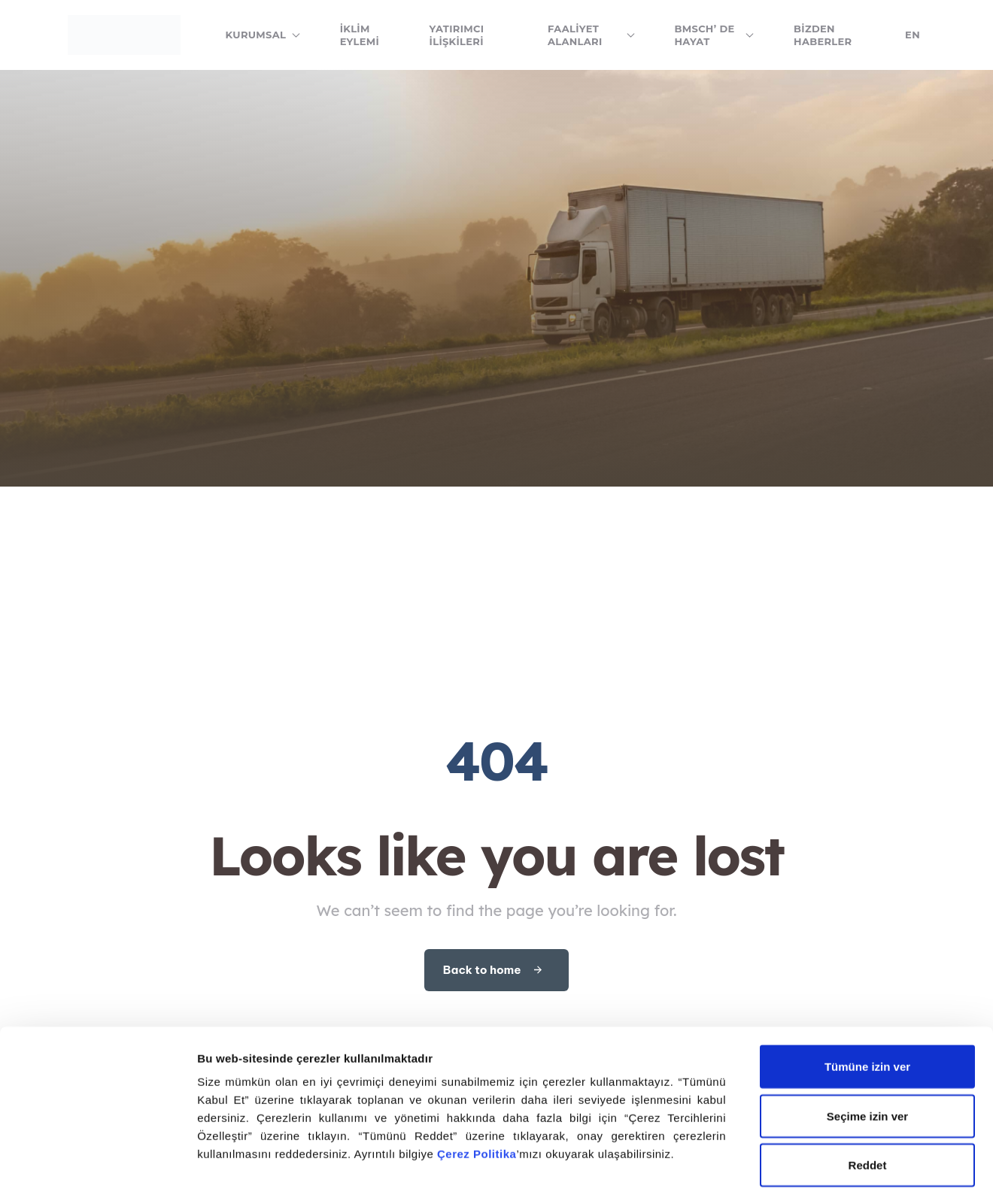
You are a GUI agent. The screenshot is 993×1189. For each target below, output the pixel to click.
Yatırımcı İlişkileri (457, 35)
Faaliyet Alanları (592, 35)
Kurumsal (263, 35)
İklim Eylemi (359, 35)
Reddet (868, 1067)
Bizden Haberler (823, 35)
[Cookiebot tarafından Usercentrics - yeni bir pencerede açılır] (97, 1159)
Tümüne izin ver (867, 969)
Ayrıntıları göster (242, 1159)
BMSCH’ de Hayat (715, 35)
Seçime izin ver (867, 1018)
